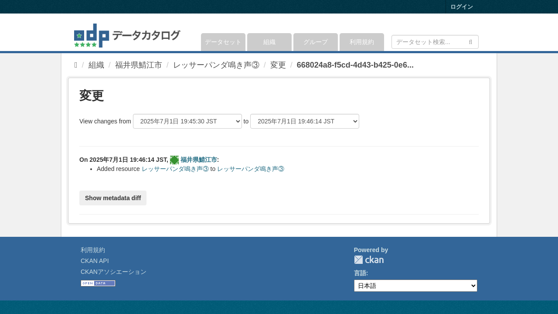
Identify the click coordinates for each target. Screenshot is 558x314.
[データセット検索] (435, 42)
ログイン (461, 6)
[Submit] (470, 41)
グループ (315, 41)
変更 (278, 65)
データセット (223, 41)
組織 (269, 41)
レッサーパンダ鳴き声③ (216, 65)
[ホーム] (76, 65)
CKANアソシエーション (113, 271)
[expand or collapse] (478, 32)
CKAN (369, 259)
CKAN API (95, 260)
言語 (360, 273)
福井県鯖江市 (138, 65)
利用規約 (362, 41)
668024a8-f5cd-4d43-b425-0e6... (355, 65)
